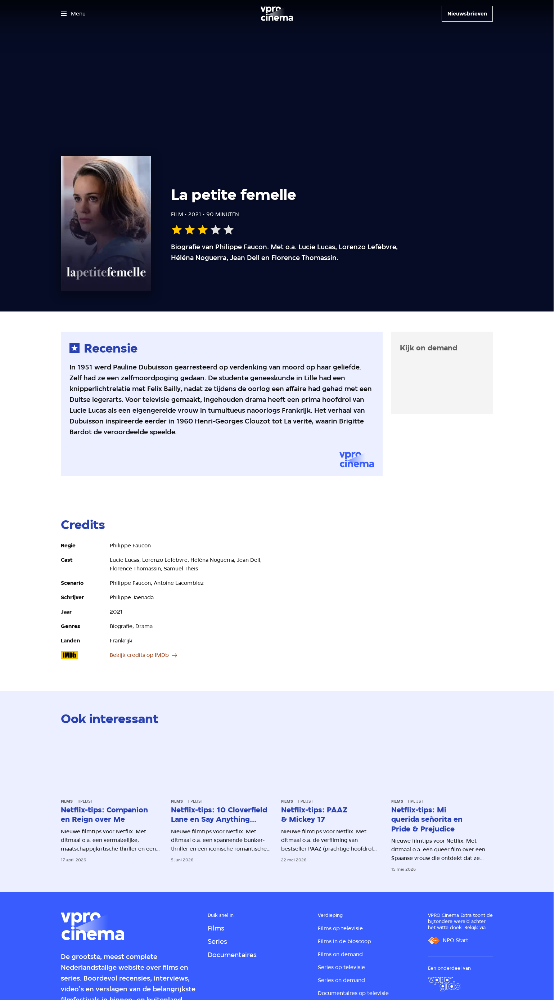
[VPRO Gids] (444, 984)
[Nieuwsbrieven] (467, 14)
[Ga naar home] (277, 13)
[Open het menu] (73, 14)
